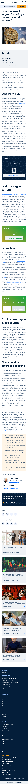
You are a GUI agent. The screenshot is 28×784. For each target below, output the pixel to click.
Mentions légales (6, 684)
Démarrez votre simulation (14, 238)
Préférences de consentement (9, 689)
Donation (4, 714)
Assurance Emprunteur (7, 739)
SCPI (3, 701)
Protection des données (7, 686)
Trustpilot (4, 672)
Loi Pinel (4, 699)
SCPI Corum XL (5, 726)
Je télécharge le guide (14, 175)
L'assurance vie (5, 55)
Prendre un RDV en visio (9, 770)
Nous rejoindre (6, 772)
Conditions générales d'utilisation (10, 682)
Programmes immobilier (7, 724)
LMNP (3, 703)
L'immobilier (4, 60)
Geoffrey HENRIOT (13, 478)
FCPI (3, 735)
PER (3, 705)
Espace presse (7, 774)
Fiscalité (4, 707)
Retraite (3, 709)
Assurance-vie (5, 697)
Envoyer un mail (10, 502)
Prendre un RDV (7, 768)
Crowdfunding (5, 733)
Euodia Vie (4, 728)
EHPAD (3, 741)
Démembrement (5, 712)
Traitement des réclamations (8, 680)
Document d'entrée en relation (9, 678)
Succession (4, 716)
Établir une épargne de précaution (9, 62)
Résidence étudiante (7, 743)
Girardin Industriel (6, 730)
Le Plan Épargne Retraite (7, 58)
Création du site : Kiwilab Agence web (14, 782)
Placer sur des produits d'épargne (9, 65)
